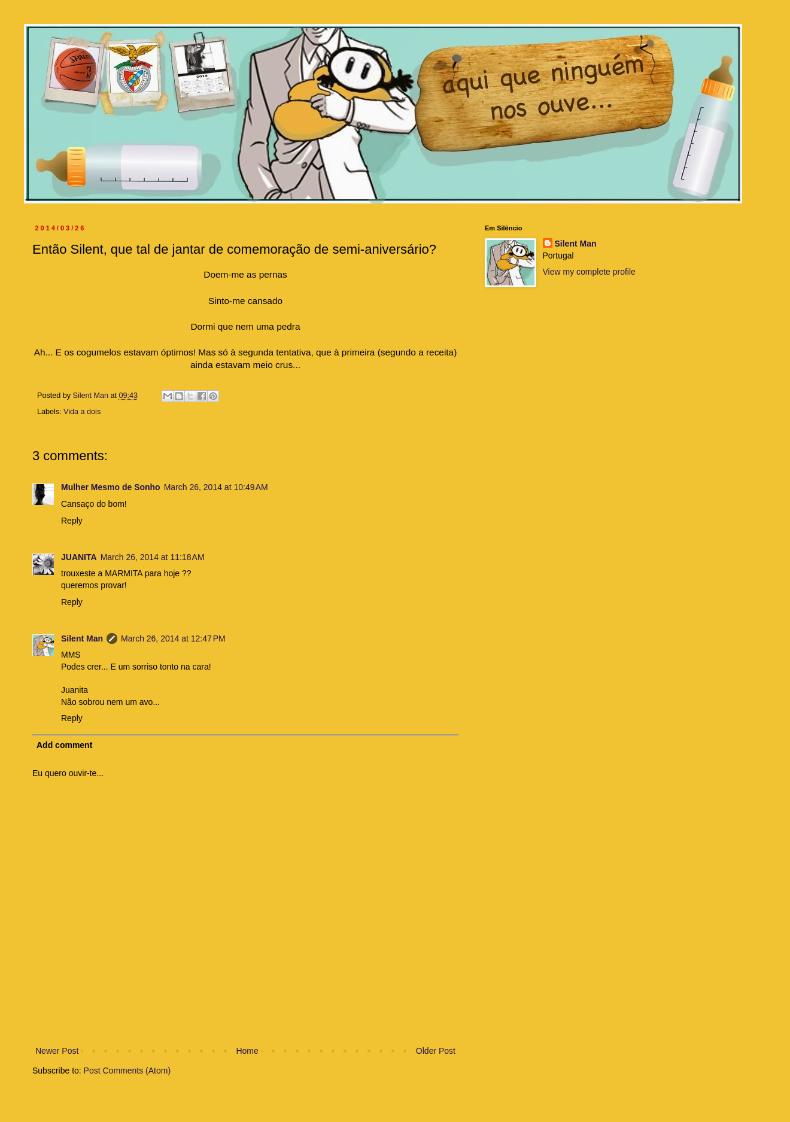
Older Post (435, 1051)
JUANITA (79, 557)
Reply (72, 520)
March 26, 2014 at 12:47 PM (173, 638)
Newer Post (56, 1051)
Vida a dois (82, 412)
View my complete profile (589, 271)
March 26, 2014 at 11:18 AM (153, 557)
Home (247, 1051)
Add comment (64, 745)
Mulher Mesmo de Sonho (110, 487)
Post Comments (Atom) (127, 1070)
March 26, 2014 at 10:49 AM (216, 487)
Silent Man (82, 638)
